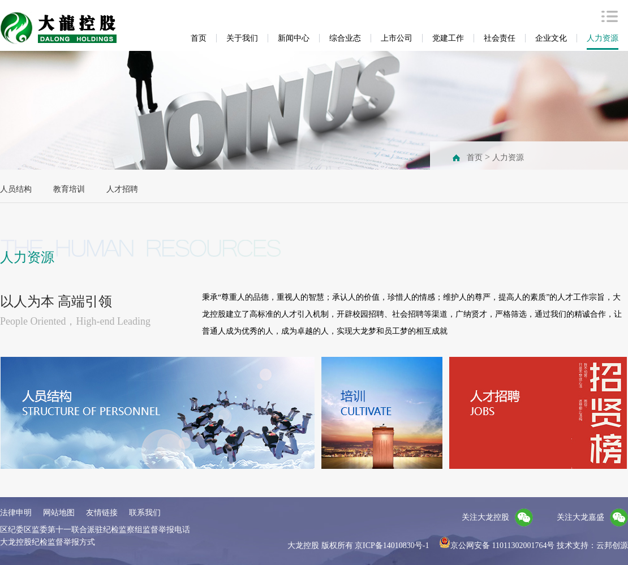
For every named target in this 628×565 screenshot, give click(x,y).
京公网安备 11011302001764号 (496, 545)
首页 (475, 157)
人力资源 (508, 157)
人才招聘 (122, 189)
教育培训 (69, 189)
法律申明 (16, 512)
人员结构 (16, 189)
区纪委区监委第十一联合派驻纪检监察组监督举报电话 (95, 529)
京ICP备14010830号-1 (392, 545)
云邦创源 (612, 545)
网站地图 (59, 512)
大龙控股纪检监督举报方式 (47, 542)
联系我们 (145, 512)
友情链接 (102, 512)
